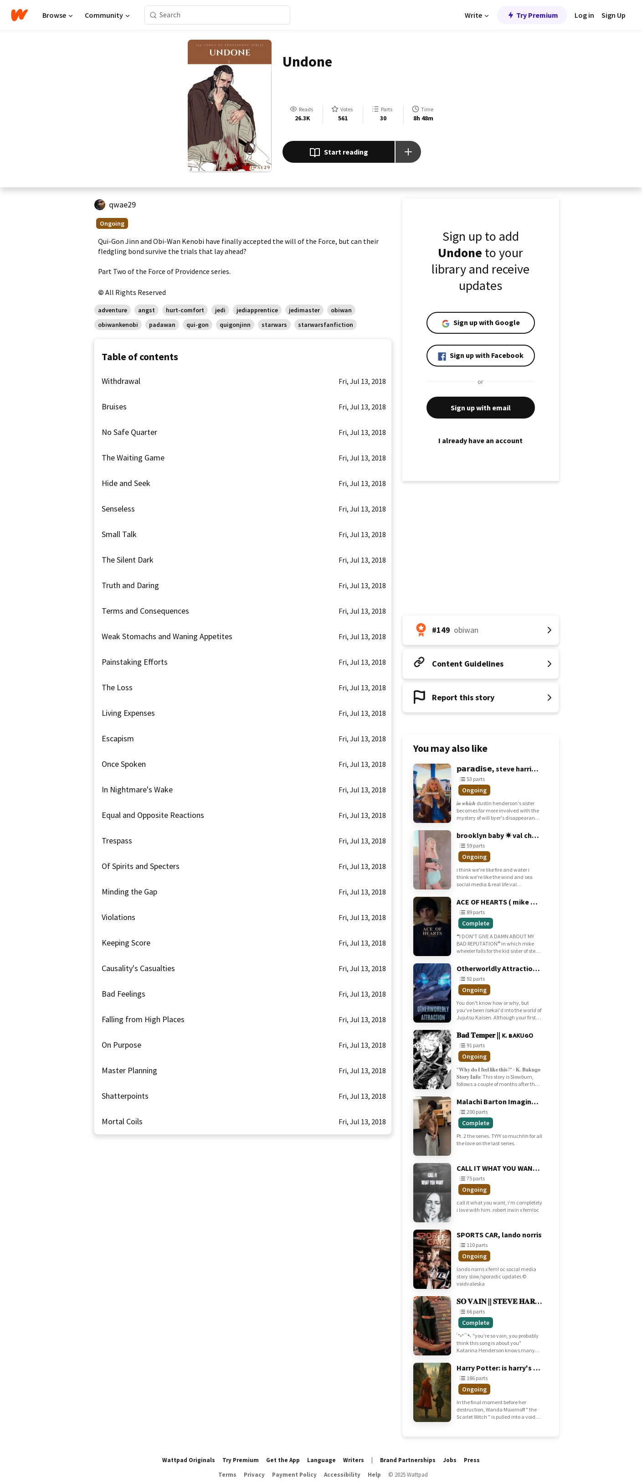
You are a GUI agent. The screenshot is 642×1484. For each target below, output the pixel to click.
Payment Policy (294, 1475)
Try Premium (532, 15)
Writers (353, 1460)
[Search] (153, 15)
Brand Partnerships (408, 1460)
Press (472, 1460)
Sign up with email (480, 408)
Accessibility (342, 1475)
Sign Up (613, 15)
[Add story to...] (408, 152)
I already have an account (480, 440)
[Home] (19, 15)
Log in (584, 15)
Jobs (450, 1460)
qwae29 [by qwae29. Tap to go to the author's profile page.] (122, 204)
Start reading (338, 152)
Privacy (254, 1475)
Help (374, 1475)
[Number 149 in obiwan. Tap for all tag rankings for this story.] (480, 630)
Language (321, 1460)
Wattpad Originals (188, 1460)
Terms (227, 1475)
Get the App (283, 1460)
